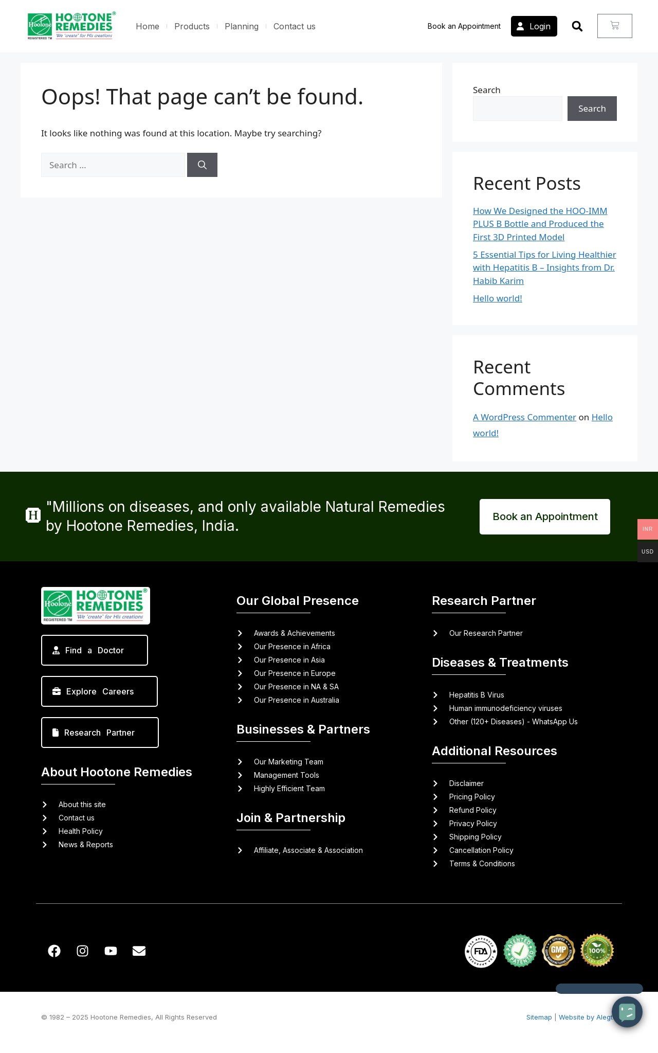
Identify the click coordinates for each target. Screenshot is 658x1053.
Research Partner (484, 600)
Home (147, 26)
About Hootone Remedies (116, 771)
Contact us (294, 26)
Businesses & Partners (303, 729)
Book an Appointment (464, 26)
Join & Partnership (290, 817)
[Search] (202, 165)
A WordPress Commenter (524, 417)
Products (192, 26)
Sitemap (539, 1017)
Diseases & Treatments (500, 662)
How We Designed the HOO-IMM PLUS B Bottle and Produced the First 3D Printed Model (540, 224)
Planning (242, 26)
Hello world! (497, 298)
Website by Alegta (588, 1017)
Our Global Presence (297, 600)
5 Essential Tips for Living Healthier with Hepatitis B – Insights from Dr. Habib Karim (544, 267)
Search (487, 90)
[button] (577, 26)
